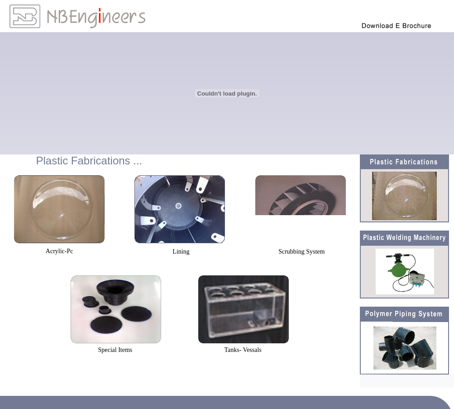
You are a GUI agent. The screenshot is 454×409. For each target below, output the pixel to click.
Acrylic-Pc (59, 251)
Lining (180, 251)
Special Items (115, 349)
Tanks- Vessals (242, 349)
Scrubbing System (301, 251)
